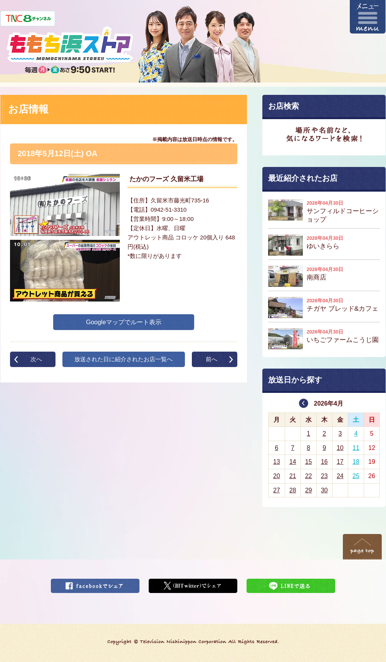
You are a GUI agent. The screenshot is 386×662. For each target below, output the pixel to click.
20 (276, 476)
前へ (211, 359)
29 (308, 490)
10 (340, 448)
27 (276, 490)
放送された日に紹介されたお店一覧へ (123, 359)
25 (355, 476)
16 (324, 461)
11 (355, 448)
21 (292, 476)
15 (308, 461)
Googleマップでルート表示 (123, 322)
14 (292, 461)
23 (324, 476)
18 (355, 461)
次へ (36, 359)
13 (276, 461)
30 (324, 490)
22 (308, 476)
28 (292, 490)
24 (340, 476)
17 (340, 461)
